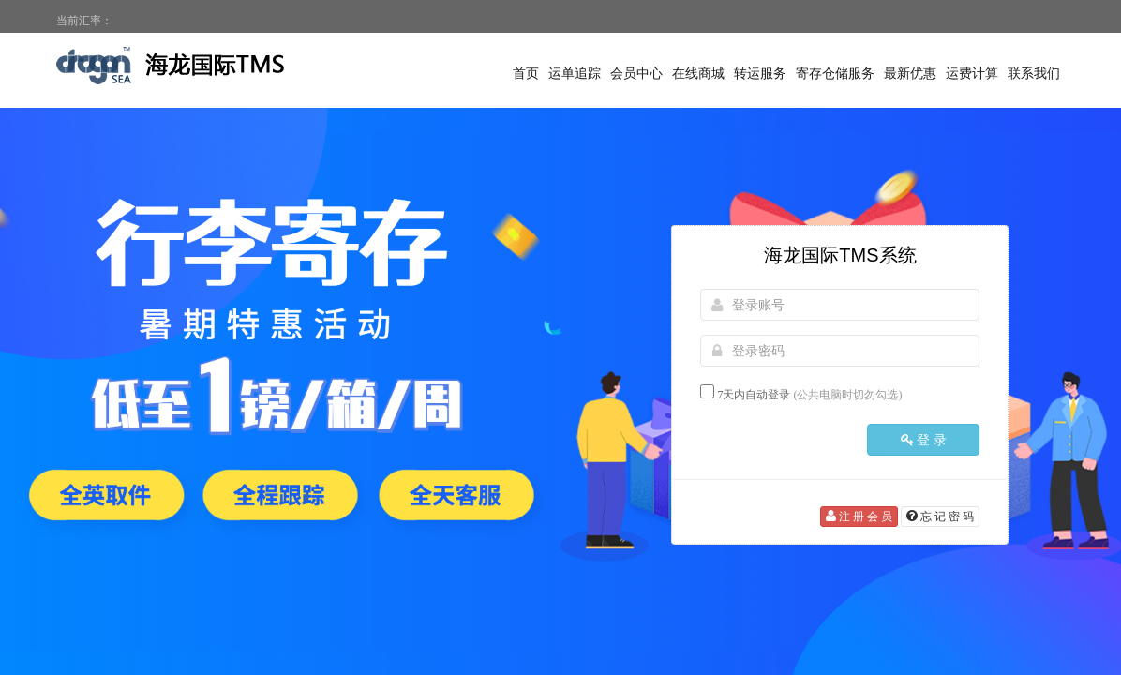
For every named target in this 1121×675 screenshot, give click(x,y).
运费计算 (972, 74)
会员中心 (636, 74)
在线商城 (698, 74)
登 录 (924, 439)
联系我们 (1034, 74)
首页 (526, 74)
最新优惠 (910, 74)
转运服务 (760, 74)
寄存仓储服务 (835, 74)
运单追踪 (574, 74)
